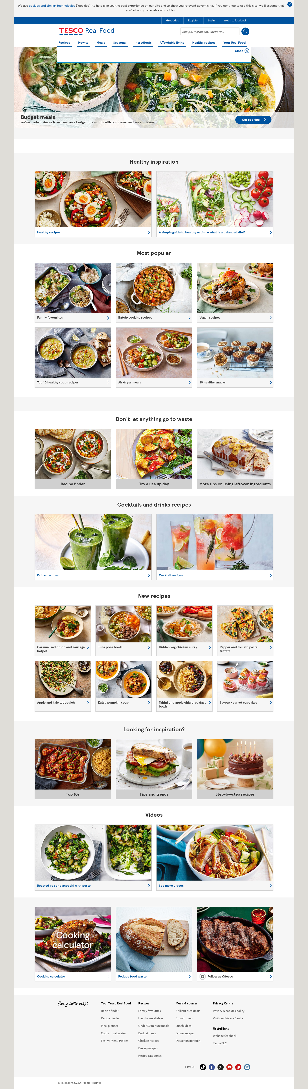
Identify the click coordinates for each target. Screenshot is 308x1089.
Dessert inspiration (188, 1040)
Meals (101, 43)
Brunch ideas (184, 1018)
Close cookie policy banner (289, 4)
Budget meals (147, 1033)
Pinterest (238, 1067)
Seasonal (119, 43)
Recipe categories (150, 1055)
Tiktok (203, 1067)
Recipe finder (109, 1011)
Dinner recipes (185, 1033)
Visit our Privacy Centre (228, 1018)
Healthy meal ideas (150, 1018)
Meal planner (109, 1025)
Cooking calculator (113, 1033)
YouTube (229, 1067)
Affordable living (172, 43)
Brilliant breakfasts (188, 1011)
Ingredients (143, 43)
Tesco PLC (220, 1043)
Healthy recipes (203, 43)
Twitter (220, 1067)
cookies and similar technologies (52, 5)
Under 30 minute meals (153, 1025)
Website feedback (224, 1035)
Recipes (64, 43)
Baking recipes (148, 1048)
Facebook (212, 1067)
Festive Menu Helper (114, 1040)
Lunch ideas (184, 1025)
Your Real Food (235, 43)
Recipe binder (110, 1018)
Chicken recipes (148, 1040)
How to (83, 43)
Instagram (247, 1067)
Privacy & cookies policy (229, 1011)
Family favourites (149, 1011)
